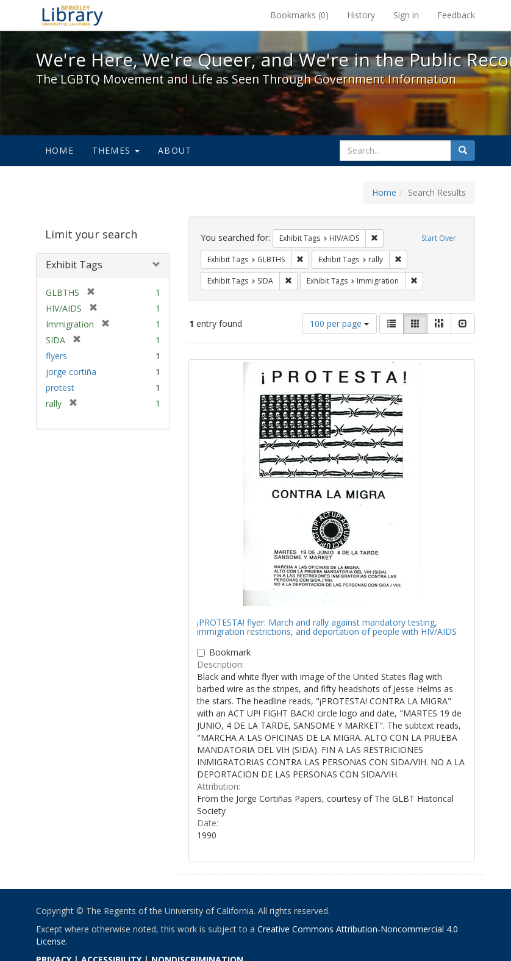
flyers (56, 356)
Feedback (456, 15)
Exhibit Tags (74, 264)
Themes (116, 150)
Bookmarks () (299, 15)
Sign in (406, 15)
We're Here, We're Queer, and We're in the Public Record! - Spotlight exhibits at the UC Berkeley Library (72, 15)
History (361, 15)
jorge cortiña (71, 371)
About (174, 150)
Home (59, 150)
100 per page (339, 323)
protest (60, 387)
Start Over (438, 238)
